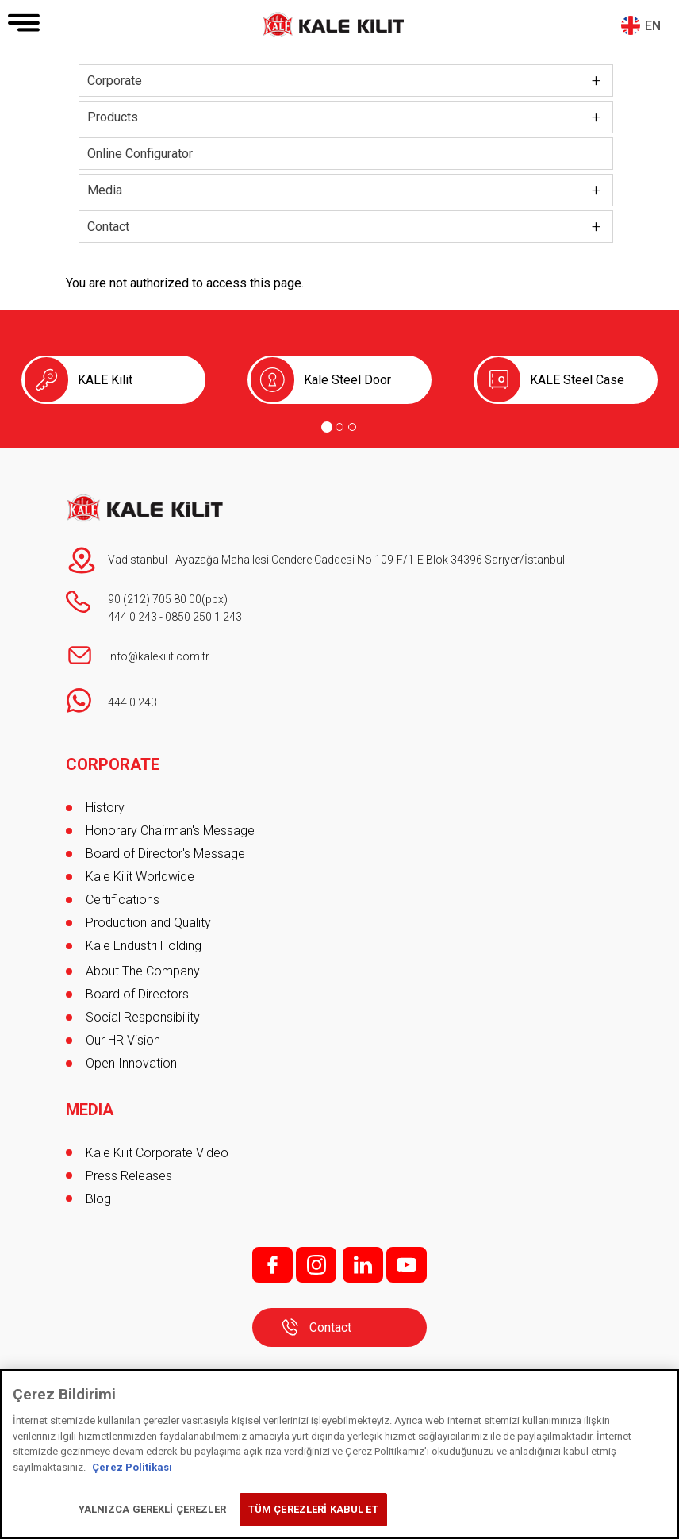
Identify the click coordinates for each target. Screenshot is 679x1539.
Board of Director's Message (165, 853)
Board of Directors (137, 994)
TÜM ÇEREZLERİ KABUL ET (313, 1509)
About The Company (143, 971)
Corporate (114, 80)
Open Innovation (131, 1063)
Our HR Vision (123, 1040)
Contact (108, 226)
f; (272, 1264)
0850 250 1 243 (203, 616)
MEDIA (89, 1110)
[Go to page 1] (326, 427)
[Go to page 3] (352, 427)
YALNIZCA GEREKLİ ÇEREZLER (152, 1509)
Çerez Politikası (132, 1467)
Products (112, 117)
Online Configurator (140, 153)
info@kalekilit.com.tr (158, 656)
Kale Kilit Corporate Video (157, 1152)
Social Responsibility (143, 1017)
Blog (98, 1198)
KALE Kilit (105, 379)
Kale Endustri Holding (143, 945)
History (105, 807)
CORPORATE (112, 764)
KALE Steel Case (577, 379)
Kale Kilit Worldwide (140, 876)
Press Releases (129, 1175)
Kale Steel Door (347, 379)
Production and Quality (148, 922)
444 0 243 (132, 616)
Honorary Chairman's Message (170, 830)
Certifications (122, 899)
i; (316, 1264)
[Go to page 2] (339, 427)
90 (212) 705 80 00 (154, 599)
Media (104, 190)
